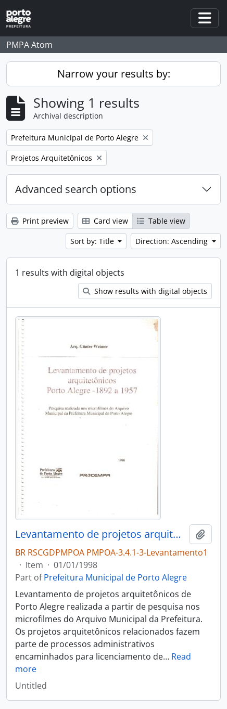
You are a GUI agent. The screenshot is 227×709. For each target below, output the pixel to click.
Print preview (40, 221)
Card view (105, 221)
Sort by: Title (93, 241)
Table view (161, 221)
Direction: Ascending (172, 241)
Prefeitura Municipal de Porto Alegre (115, 577)
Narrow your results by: (113, 74)
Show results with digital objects (145, 291)
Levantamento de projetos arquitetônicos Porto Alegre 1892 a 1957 (100, 534)
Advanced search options (75, 189)
